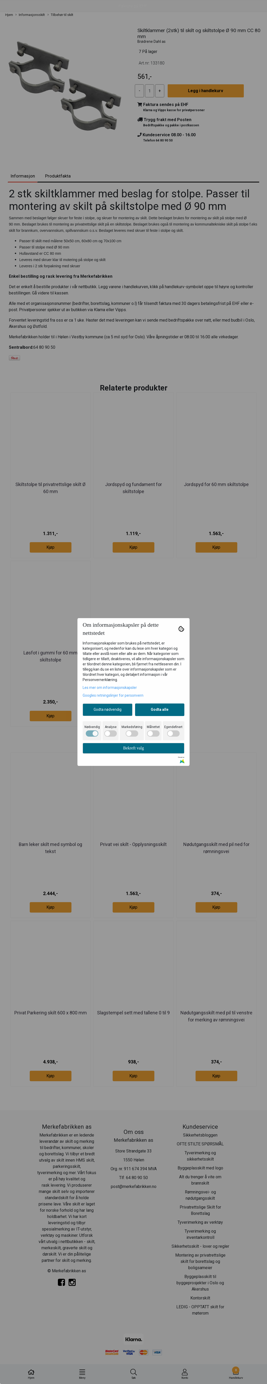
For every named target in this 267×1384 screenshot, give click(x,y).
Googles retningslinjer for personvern (113, 695)
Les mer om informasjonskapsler (110, 687)
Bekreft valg (133, 748)
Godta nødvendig (108, 709)
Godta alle (159, 709)
